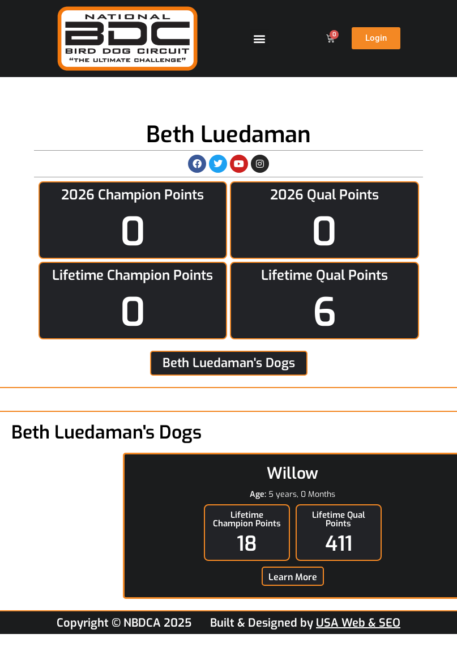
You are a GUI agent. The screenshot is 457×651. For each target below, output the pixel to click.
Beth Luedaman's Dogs (229, 363)
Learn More (292, 577)
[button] (259, 38)
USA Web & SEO (358, 623)
